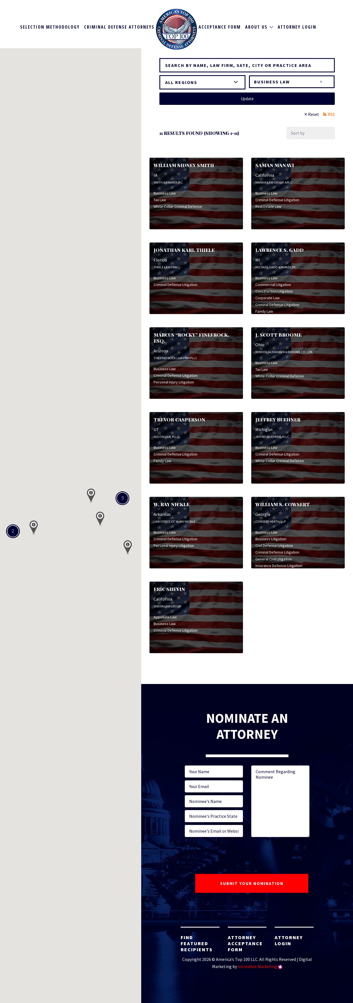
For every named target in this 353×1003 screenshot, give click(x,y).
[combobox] (292, 81)
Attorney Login (297, 27)
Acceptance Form (220, 27)
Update (247, 98)
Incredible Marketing (257, 966)
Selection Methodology (50, 27)
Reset (313, 114)
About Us (256, 27)
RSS (331, 114)
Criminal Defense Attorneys (119, 27)
